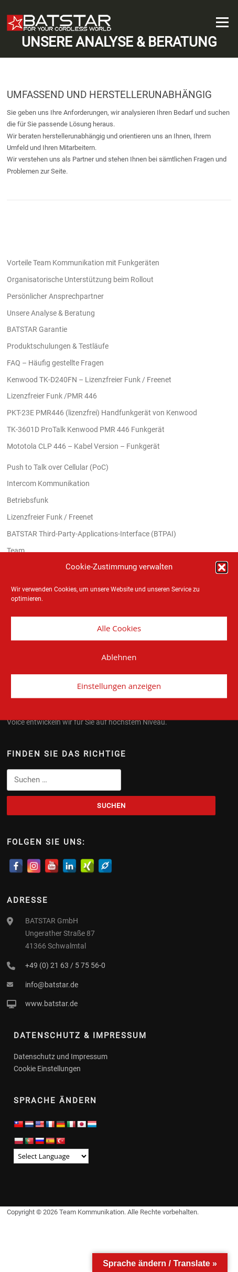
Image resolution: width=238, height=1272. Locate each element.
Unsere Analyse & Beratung (51, 313)
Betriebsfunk (27, 500)
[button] (222, 567)
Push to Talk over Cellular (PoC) (58, 467)
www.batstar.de (51, 1003)
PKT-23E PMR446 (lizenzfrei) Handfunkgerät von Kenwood (103, 412)
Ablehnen (119, 657)
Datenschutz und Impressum (60, 1056)
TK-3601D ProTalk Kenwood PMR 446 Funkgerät (86, 429)
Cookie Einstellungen (47, 1068)
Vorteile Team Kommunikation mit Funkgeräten (83, 262)
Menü (221, 22)
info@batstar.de (51, 984)
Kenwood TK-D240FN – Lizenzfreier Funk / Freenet (89, 379)
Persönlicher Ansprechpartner (55, 296)
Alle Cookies (119, 628)
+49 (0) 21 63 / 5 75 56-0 (65, 965)
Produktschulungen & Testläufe (58, 346)
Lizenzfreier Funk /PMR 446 (52, 396)
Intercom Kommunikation (48, 483)
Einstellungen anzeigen (119, 686)
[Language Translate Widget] (51, 1156)
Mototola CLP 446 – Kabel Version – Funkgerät (83, 446)
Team (16, 550)
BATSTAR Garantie (37, 329)
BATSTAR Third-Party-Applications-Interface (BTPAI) (91, 534)
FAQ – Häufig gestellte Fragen (55, 363)
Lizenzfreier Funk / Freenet (50, 517)
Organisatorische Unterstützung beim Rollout (80, 279)
